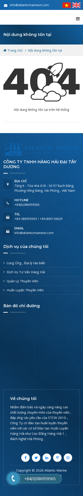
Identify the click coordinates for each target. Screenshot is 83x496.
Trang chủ (13, 50)
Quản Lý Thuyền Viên (22, 281)
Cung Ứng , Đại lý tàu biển (26, 263)
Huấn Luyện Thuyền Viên (25, 290)
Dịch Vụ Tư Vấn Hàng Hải (26, 272)
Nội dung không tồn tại (45, 50)
